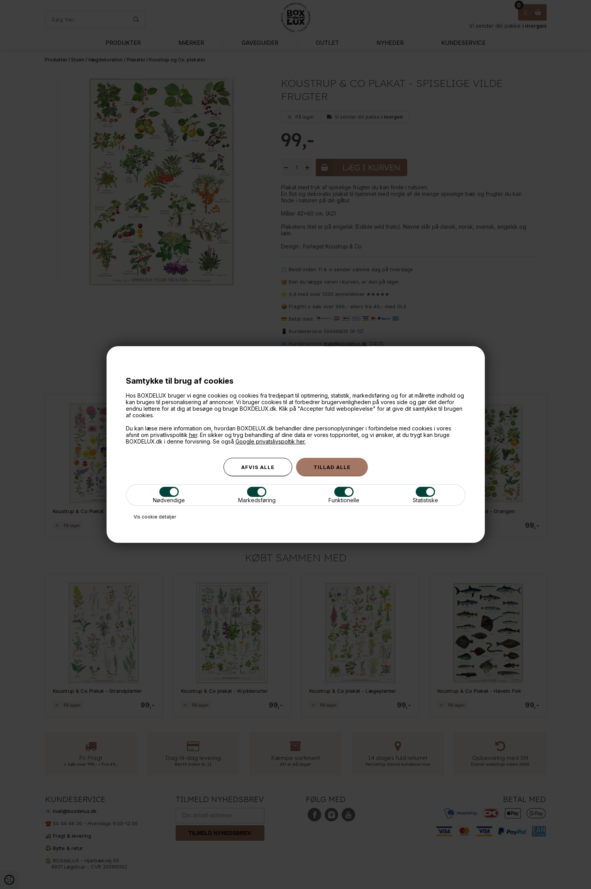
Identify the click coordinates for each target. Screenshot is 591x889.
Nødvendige (169, 495)
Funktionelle (344, 495)
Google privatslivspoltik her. (270, 441)
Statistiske (425, 495)
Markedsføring (257, 495)
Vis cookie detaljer (155, 517)
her (193, 435)
